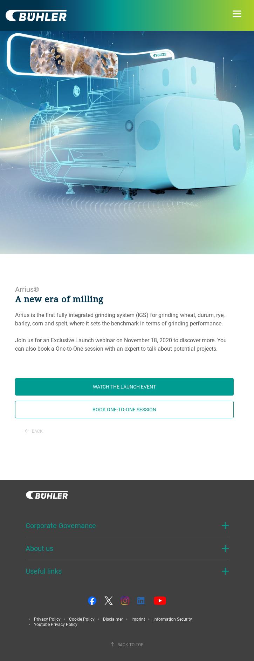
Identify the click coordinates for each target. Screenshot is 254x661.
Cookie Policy (82, 619)
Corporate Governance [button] (61, 525)
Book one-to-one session (124, 409)
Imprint (138, 619)
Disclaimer (113, 619)
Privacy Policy (47, 619)
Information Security (172, 619)
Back (34, 431)
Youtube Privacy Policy (55, 624)
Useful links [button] (44, 571)
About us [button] (39, 548)
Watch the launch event (124, 386)
